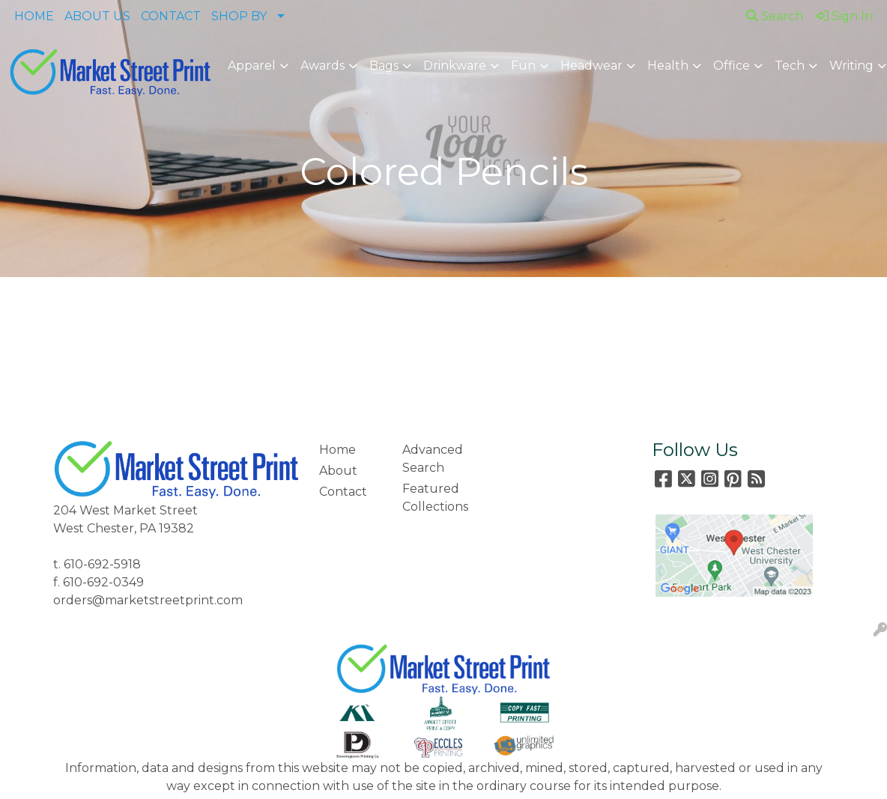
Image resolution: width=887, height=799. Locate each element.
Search (774, 16)
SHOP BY (239, 16)
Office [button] (731, 65)
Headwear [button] (591, 65)
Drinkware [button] (454, 65)
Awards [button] (322, 65)
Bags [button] (384, 65)
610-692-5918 (102, 564)
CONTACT (171, 16)
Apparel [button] (252, 65)
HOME (34, 16)
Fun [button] (523, 65)
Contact (343, 491)
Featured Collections (434, 497)
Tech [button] (790, 65)
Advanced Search (432, 459)
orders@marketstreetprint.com (148, 600)
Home (337, 450)
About (338, 471)
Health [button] (667, 65)
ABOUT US (97, 16)
